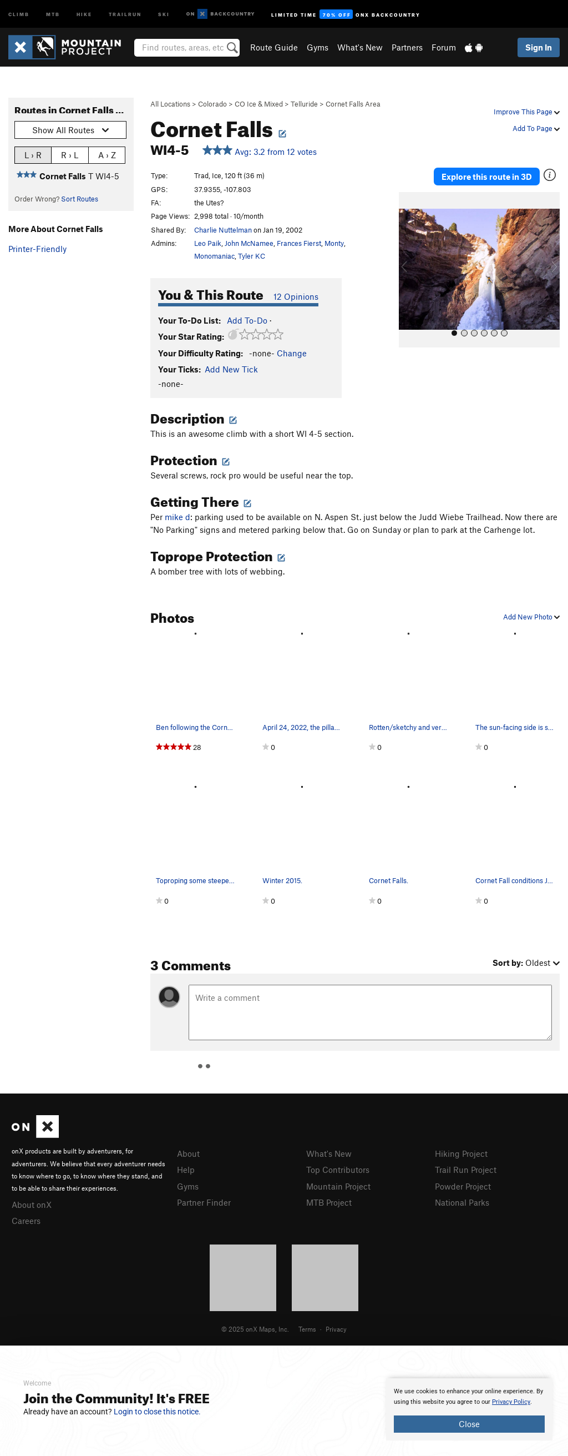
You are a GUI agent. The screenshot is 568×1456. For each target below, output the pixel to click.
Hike (84, 13)
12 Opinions (295, 296)
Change (292, 353)
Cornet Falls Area (353, 103)
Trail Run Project (465, 1170)
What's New (360, 47)
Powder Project (463, 1186)
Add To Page (536, 128)
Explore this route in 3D (487, 177)
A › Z (107, 154)
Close (469, 1424)
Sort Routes (79, 198)
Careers (26, 1221)
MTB (53, 13)
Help (186, 1170)
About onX (32, 1205)
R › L (69, 154)
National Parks (462, 1202)
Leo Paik (207, 243)
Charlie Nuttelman (223, 229)
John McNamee (249, 243)
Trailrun (125, 13)
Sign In (538, 47)
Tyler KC (251, 255)
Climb (18, 13)
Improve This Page (527, 111)
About (188, 1153)
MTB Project (329, 1202)
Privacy (336, 1329)
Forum (444, 47)
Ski (164, 13)
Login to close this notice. (157, 1411)
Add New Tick (231, 369)
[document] (469, 1409)
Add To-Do (247, 320)
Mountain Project (338, 1186)
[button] (410, 269)
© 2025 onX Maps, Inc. (255, 1329)
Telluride (304, 103)
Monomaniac (214, 255)
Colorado (212, 103)
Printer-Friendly (37, 249)
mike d (177, 517)
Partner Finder (204, 1202)
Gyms (317, 47)
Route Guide (274, 47)
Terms (307, 1329)
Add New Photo (531, 616)
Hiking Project (461, 1153)
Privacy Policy (511, 1401)
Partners (407, 47)
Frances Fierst (299, 243)
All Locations (170, 103)
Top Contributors (337, 1170)
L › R (33, 154)
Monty (334, 243)
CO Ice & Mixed (259, 103)
